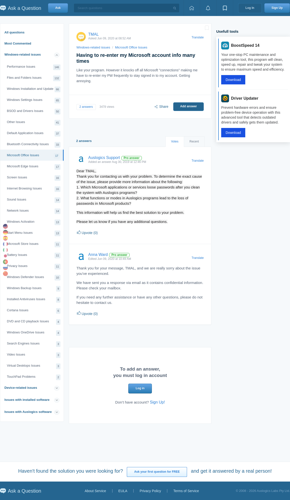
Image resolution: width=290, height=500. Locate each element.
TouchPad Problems (33, 377)
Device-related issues (20, 388)
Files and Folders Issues (33, 78)
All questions (14, 32)
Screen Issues (33, 178)
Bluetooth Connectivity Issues (33, 145)
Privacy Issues (33, 266)
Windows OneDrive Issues (33, 333)
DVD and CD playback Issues (33, 322)
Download (233, 80)
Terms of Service (186, 491)
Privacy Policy (150, 491)
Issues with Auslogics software (28, 412)
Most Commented (17, 43)
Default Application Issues (33, 134)
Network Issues (33, 211)
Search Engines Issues (33, 344)
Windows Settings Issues (33, 100)
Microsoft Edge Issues (33, 167)
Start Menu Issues (33, 233)
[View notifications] (208, 8)
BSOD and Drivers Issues (33, 111)
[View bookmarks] (225, 8)
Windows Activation (33, 222)
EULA (123, 491)
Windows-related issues (22, 54)
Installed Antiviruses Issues (33, 300)
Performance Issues (33, 67)
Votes (174, 141)
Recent (194, 141)
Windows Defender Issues (33, 278)
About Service (95, 491)
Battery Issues (33, 255)
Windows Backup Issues (33, 289)
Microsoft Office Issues (33, 156)
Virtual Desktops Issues (33, 366)
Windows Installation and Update (33, 89)
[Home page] (192, 8)
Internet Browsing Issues (33, 189)
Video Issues (33, 355)
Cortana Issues (33, 311)
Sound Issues (33, 200)
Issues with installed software (27, 400)
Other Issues (33, 122)
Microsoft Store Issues (33, 244)
